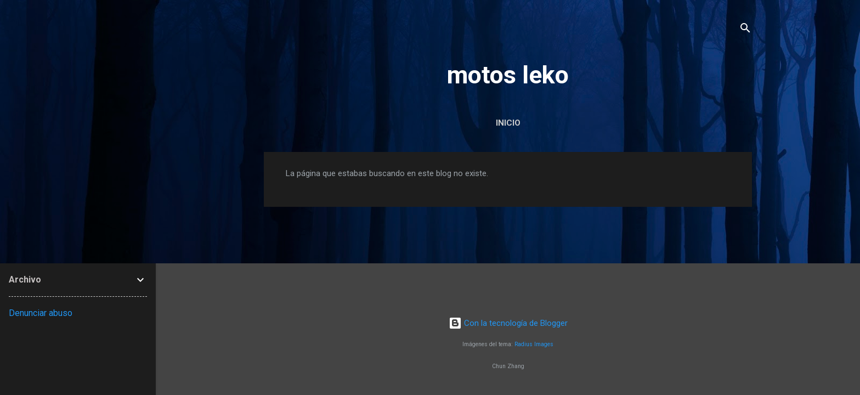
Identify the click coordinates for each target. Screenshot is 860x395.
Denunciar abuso (40, 313)
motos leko (508, 74)
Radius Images (533, 344)
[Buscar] (745, 30)
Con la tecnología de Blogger (508, 323)
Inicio (508, 123)
